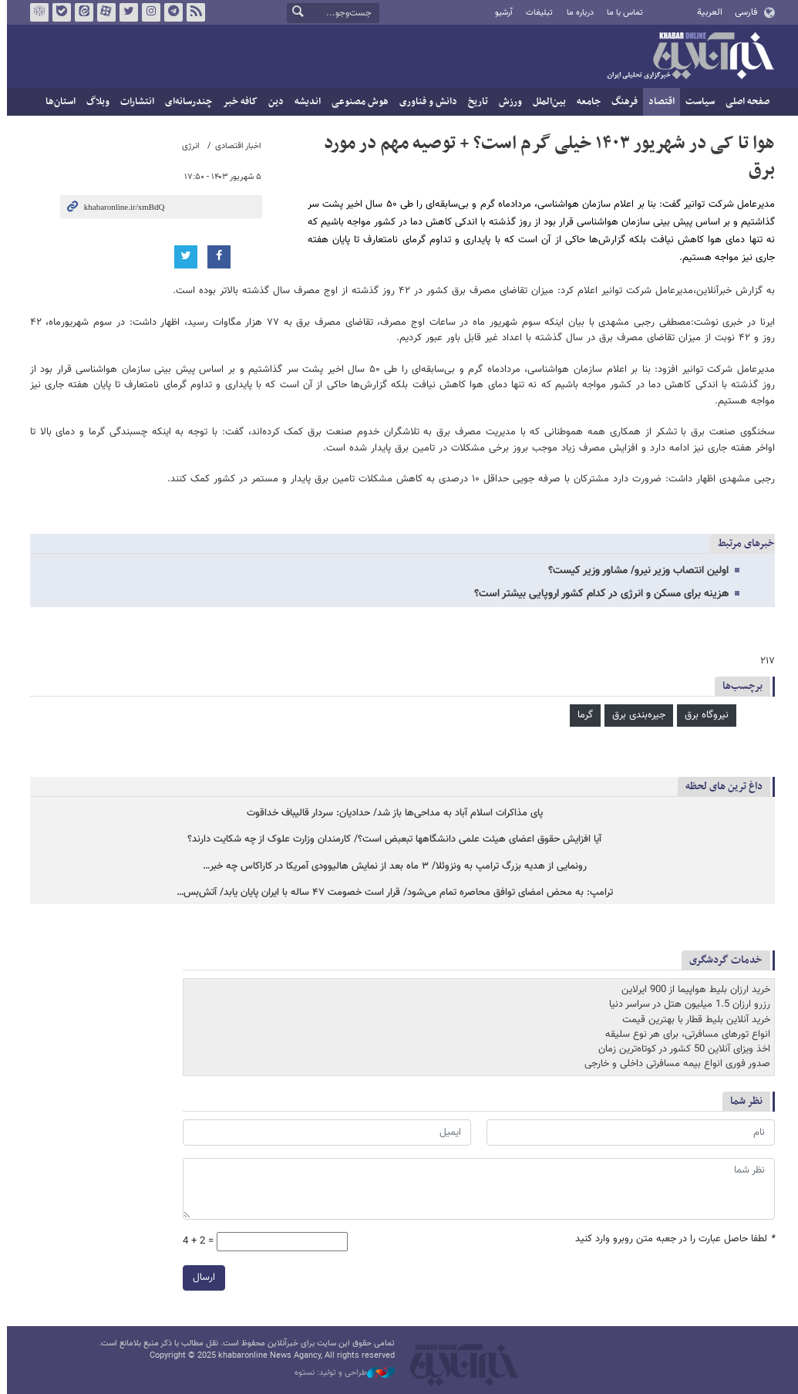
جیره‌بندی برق (635, 715)
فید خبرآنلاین (192, 12)
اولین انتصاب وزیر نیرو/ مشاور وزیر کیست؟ (635, 570)
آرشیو (501, 12)
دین (273, 101)
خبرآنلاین (687, 57)
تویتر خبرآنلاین (125, 12)
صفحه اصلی (744, 101)
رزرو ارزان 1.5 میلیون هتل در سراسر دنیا (686, 1004)
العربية (706, 12)
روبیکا (35, 12)
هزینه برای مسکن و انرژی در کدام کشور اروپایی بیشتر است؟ (598, 594)
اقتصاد (658, 101)
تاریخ (475, 101)
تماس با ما (622, 12)
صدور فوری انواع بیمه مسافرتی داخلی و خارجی (674, 1064)
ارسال (201, 1277)
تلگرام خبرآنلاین (169, 12)
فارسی (743, 12)
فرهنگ (621, 101)
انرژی (188, 146)
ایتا (80, 12)
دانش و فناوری (425, 101)
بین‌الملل (546, 101)
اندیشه (304, 101)
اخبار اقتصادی (235, 146)
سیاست (697, 101)
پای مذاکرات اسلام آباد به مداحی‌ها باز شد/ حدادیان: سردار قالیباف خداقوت (392, 813)
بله (58, 12)
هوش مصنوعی (357, 101)
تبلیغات (536, 12)
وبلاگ (94, 101)
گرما (582, 715)
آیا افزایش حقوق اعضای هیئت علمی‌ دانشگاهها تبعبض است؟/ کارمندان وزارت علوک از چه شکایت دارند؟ (391, 840)
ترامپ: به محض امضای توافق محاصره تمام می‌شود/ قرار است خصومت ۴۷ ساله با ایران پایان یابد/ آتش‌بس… (391, 893)
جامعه (586, 101)
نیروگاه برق (704, 715)
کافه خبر (237, 101)
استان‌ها (57, 101)
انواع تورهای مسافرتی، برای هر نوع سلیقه (684, 1034)
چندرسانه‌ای (185, 101)
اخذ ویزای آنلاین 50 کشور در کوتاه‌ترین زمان (681, 1049)
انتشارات (134, 101)
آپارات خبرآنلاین (102, 12)
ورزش (507, 101)
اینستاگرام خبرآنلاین (147, 12)
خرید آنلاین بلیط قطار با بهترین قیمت (693, 1019)
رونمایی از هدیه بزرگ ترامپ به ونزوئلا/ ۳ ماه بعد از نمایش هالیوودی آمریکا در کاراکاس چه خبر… (392, 866)
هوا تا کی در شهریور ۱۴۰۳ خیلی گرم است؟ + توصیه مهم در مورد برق (546, 156)
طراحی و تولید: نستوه (341, 1373)
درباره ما (576, 12)
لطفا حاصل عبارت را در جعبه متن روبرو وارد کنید (672, 1238)
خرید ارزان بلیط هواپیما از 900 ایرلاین (692, 989)
